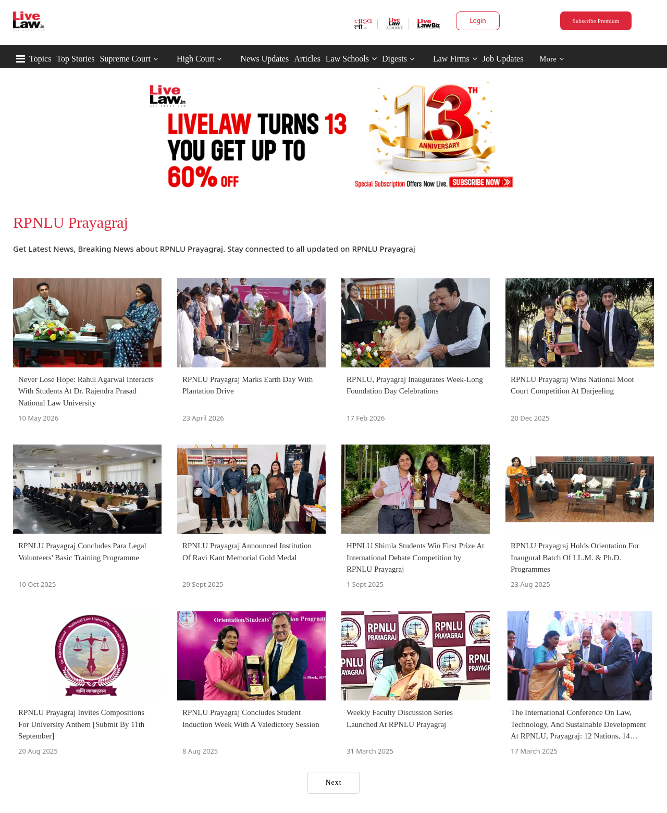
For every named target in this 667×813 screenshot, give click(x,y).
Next (333, 782)
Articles (307, 58)
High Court (195, 58)
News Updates (264, 58)
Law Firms (455, 58)
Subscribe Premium (595, 21)
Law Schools (351, 58)
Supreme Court (125, 58)
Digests (394, 58)
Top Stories (75, 58)
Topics (40, 58)
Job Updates (503, 58)
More (552, 59)
